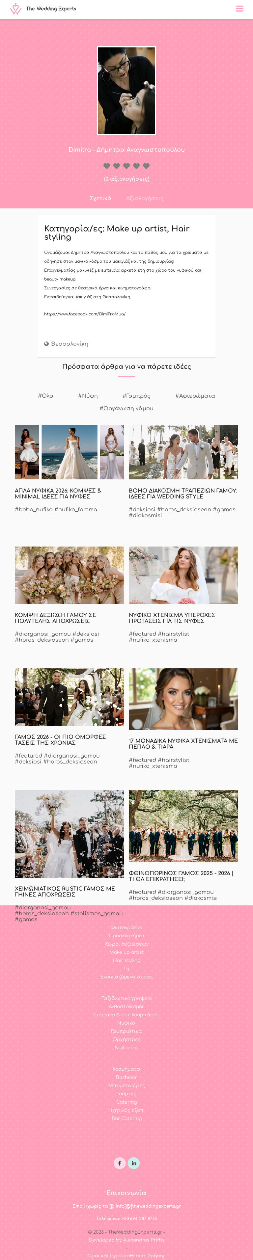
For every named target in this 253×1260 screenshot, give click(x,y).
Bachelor (126, 1077)
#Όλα (45, 396)
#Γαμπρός (137, 396)
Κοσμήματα (126, 1069)
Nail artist (126, 1047)
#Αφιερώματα (195, 396)
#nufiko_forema (75, 510)
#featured (142, 634)
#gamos (224, 510)
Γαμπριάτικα (126, 1031)
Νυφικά (126, 1023)
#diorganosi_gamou (43, 634)
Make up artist (126, 952)
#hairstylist (173, 634)
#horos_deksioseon (184, 510)
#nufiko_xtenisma (153, 640)
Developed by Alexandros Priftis (127, 1240)
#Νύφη (88, 396)
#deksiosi (142, 510)
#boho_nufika (34, 510)
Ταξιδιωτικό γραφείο (126, 998)
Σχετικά (100, 198)
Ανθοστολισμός (127, 1006)
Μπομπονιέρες (126, 1085)
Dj (126, 968)
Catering (126, 1102)
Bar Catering (127, 1118)
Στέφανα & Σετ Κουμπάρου (126, 1014)
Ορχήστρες (127, 1039)
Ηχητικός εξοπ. (126, 1110)
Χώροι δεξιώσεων (127, 944)
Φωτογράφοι (126, 927)
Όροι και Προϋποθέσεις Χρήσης (126, 1255)
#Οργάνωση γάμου (126, 409)
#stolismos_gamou (96, 914)
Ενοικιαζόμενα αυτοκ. (126, 977)
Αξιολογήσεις (145, 198)
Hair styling (126, 960)
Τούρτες (126, 1093)
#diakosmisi (145, 516)
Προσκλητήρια (126, 935)
